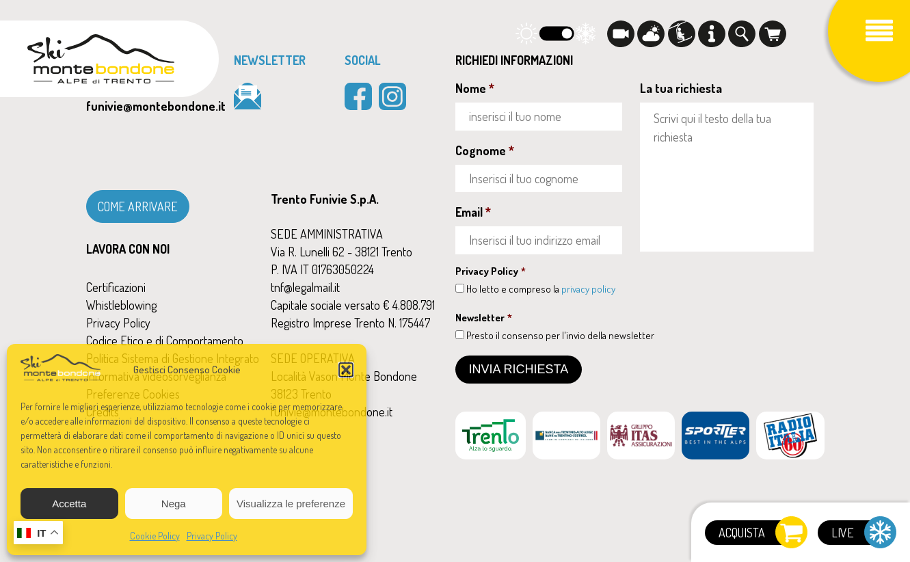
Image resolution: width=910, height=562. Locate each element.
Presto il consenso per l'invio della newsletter (560, 335)
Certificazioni (116, 287)
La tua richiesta (681, 88)
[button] (346, 370)
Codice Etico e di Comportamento (164, 340)
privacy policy (588, 288)
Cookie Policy (155, 535)
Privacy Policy (212, 535)
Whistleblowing (121, 304)
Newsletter (483, 317)
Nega (173, 503)
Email (473, 211)
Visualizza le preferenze (291, 503)
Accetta (69, 503)
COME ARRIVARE (138, 206)
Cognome (484, 150)
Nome (474, 88)
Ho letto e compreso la (540, 288)
